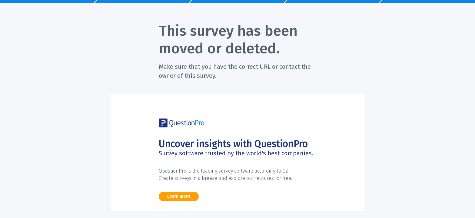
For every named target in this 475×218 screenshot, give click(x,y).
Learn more (178, 196)
